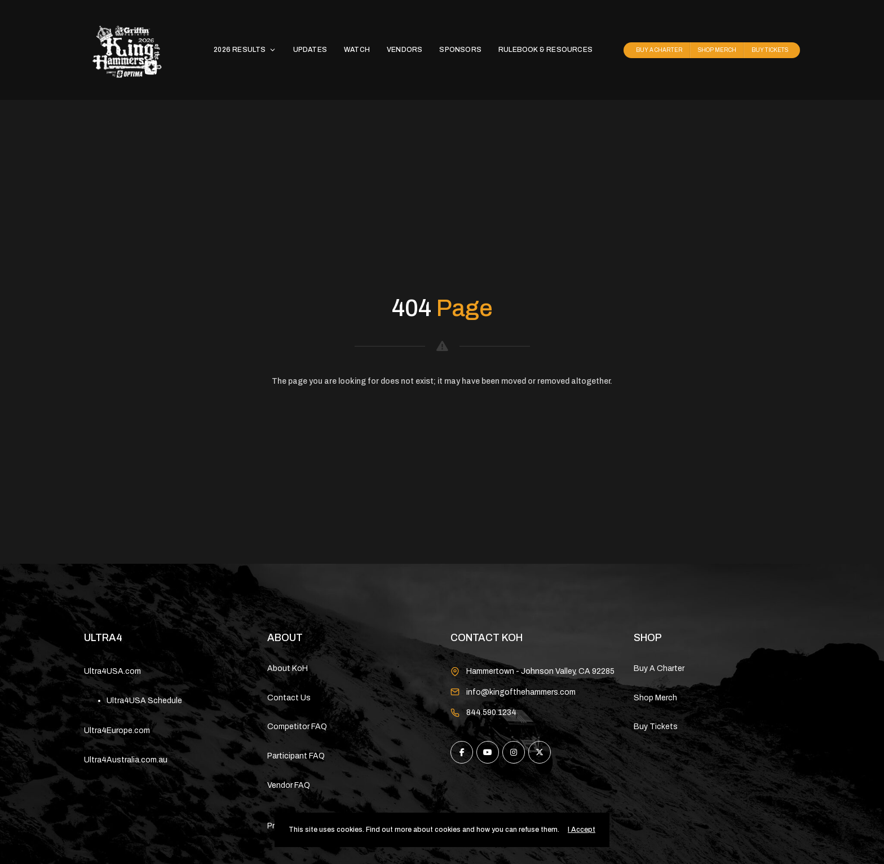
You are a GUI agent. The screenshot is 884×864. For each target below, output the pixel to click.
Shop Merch (655, 698)
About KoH (287, 668)
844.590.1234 (491, 712)
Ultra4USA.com (112, 671)
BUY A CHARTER (659, 50)
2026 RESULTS (245, 50)
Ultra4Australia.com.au (125, 760)
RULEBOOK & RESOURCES (545, 50)
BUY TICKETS (770, 50)
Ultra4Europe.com (117, 730)
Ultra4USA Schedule (144, 700)
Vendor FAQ (288, 785)
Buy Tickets (656, 726)
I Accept (581, 830)
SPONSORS (460, 50)
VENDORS (404, 50)
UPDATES (310, 50)
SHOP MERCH (717, 50)
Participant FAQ (296, 756)
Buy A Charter (659, 668)
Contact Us (289, 698)
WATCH (357, 50)
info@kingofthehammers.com (521, 692)
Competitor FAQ (297, 726)
